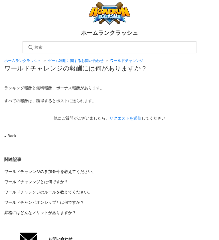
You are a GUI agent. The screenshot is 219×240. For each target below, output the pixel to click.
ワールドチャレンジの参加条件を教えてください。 (50, 171)
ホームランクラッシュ (22, 61)
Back (10, 136)
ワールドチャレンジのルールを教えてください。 (48, 192)
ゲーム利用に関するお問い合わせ (76, 61)
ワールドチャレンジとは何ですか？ (36, 182)
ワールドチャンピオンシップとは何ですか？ (44, 202)
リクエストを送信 (125, 118)
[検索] (109, 47)
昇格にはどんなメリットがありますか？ (40, 212)
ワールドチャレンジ (126, 61)
